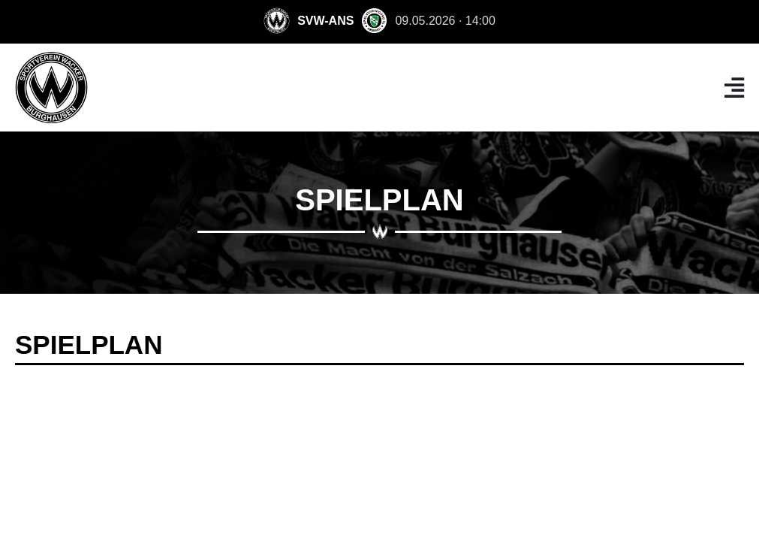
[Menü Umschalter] (734, 88)
